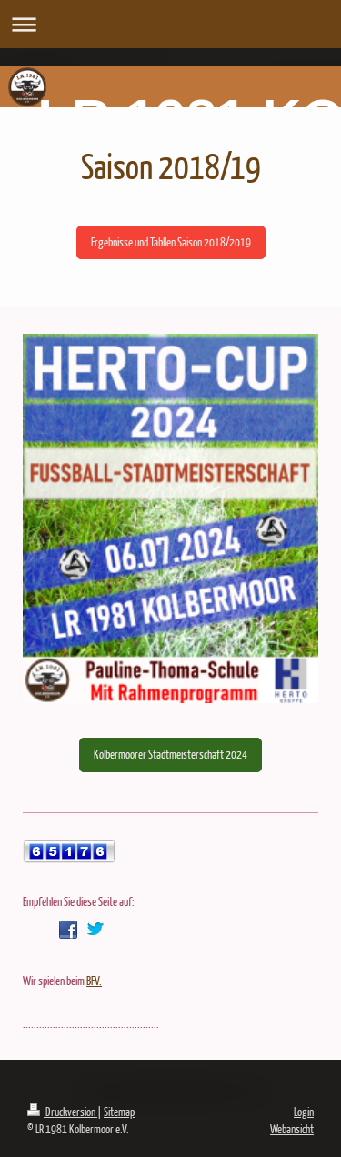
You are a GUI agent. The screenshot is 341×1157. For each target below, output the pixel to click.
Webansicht (292, 1129)
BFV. (94, 980)
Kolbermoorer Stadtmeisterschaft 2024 (170, 754)
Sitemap (119, 1111)
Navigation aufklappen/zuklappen (170, 24)
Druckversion (62, 1111)
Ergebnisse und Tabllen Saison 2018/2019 (171, 242)
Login (304, 1111)
